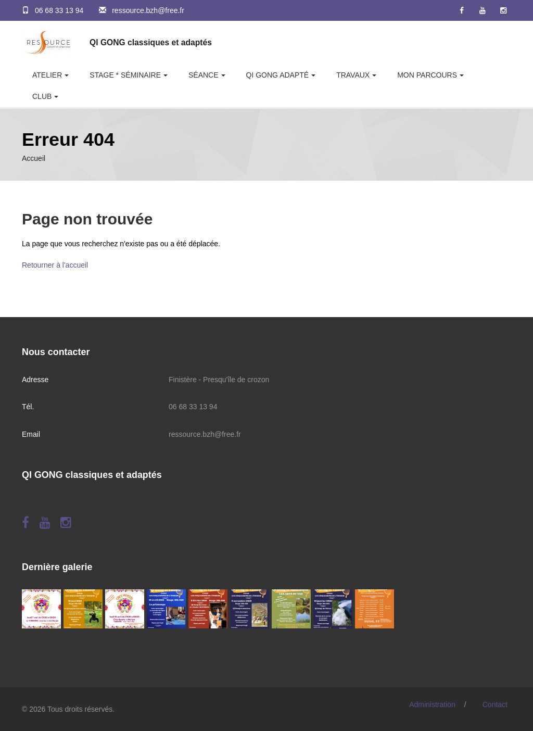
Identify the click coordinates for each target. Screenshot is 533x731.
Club (42, 96)
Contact (495, 704)
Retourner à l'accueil (55, 265)
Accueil (33, 158)
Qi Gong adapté (277, 75)
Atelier (47, 75)
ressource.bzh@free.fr (148, 10)
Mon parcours (427, 75)
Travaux (353, 75)
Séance (203, 75)
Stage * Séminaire (125, 75)
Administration (432, 704)
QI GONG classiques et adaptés (151, 42)
